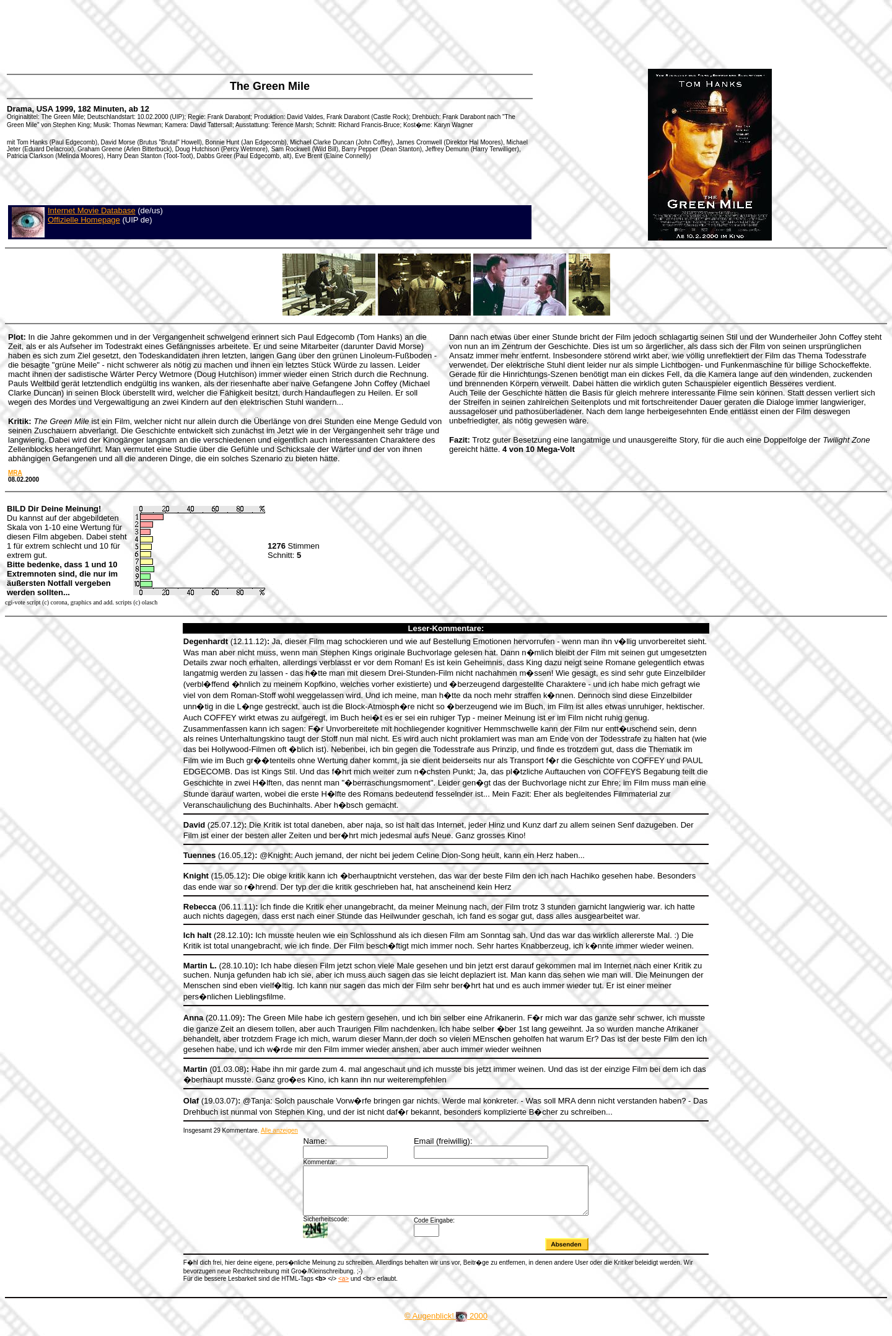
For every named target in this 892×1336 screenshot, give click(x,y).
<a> (343, 1288)
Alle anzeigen (279, 1130)
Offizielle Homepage (84, 219)
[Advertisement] (231, 34)
